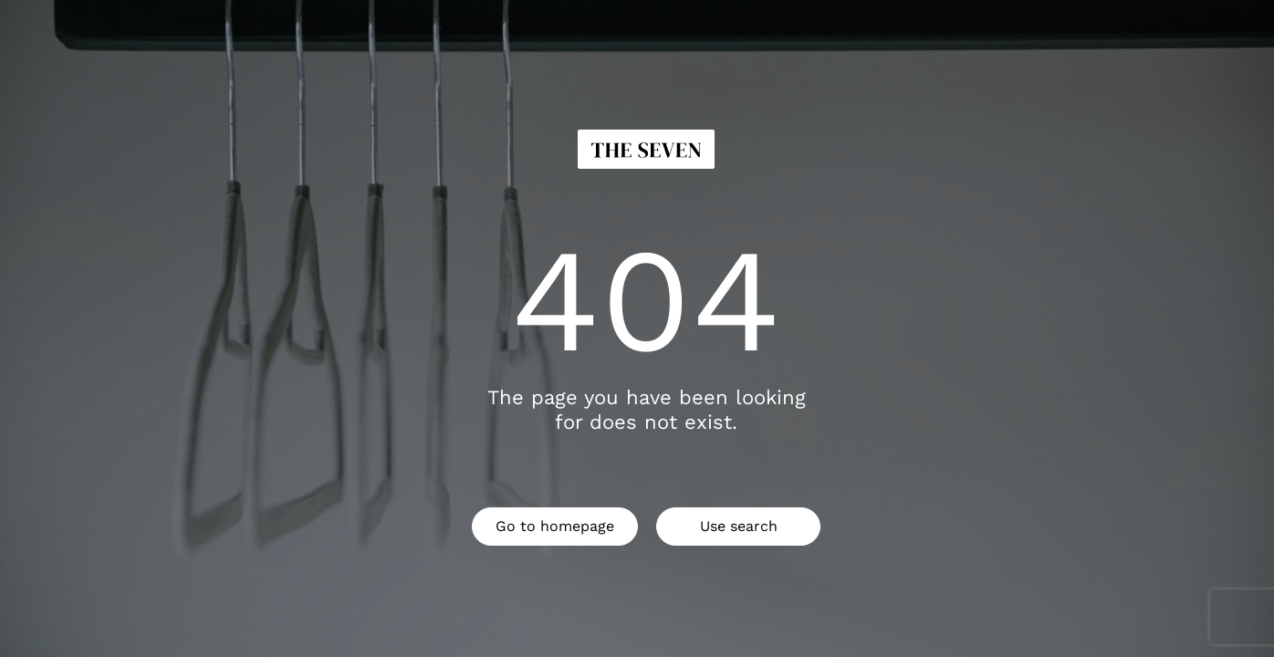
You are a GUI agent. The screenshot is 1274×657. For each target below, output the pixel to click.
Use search (739, 526)
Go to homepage (555, 526)
